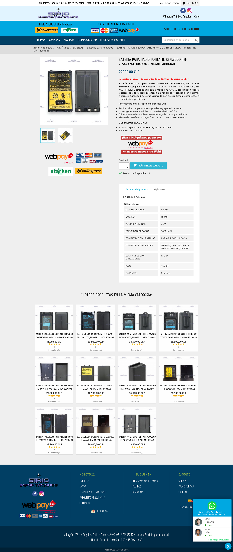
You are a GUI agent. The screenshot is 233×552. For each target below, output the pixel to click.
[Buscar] (181, 40)
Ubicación (99, 516)
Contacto (84, 503)
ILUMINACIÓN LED (87, 39)
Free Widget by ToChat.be (218, 540)
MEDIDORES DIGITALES (112, 39)
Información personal (145, 481)
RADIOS (41, 39)
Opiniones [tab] (159, 189)
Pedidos (136, 486)
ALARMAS (69, 39)
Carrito (182, 492)
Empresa (84, 481)
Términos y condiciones (93, 492)
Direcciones (139, 492)
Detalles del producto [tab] (137, 189)
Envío (82, 486)
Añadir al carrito (148, 166)
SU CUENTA (143, 474)
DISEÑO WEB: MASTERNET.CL (116, 550)
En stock (128, 196)
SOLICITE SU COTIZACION (181, 28)
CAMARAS (54, 39)
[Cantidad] (122, 165)
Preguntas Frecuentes (92, 497)
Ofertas (182, 481)
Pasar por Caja (186, 486)
